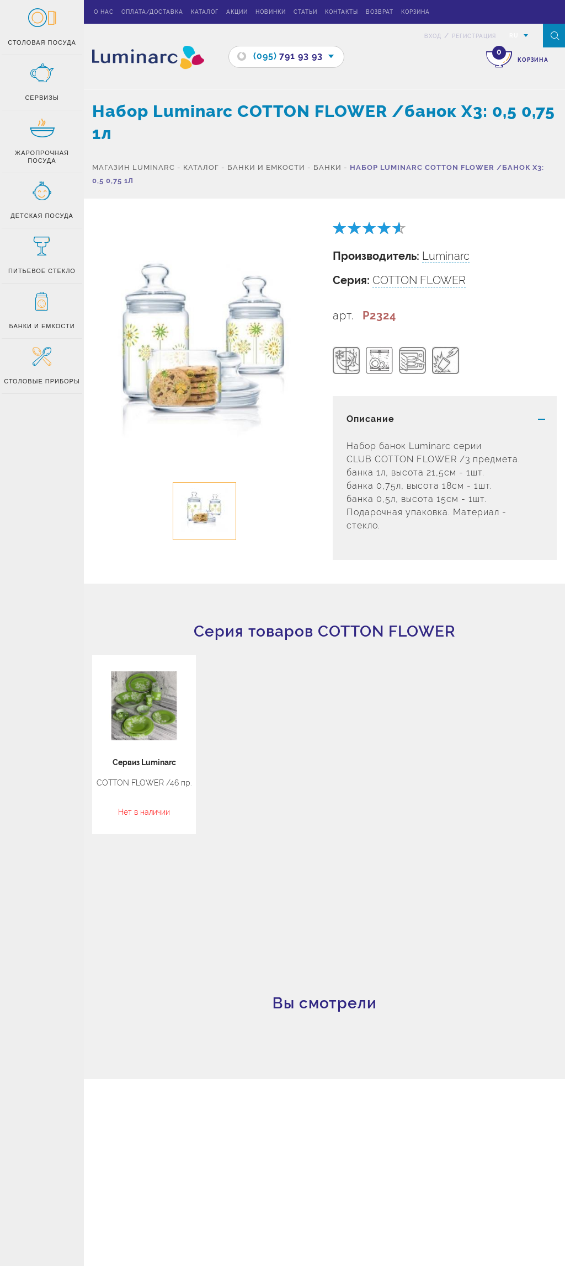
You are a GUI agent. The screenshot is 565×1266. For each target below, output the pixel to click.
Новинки (270, 12)
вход (432, 36)
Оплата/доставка (152, 12)
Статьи (305, 12)
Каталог (204, 12)
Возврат (379, 12)
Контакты (341, 12)
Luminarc (446, 256)
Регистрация (474, 36)
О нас (104, 12)
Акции (237, 12)
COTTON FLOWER (419, 280)
